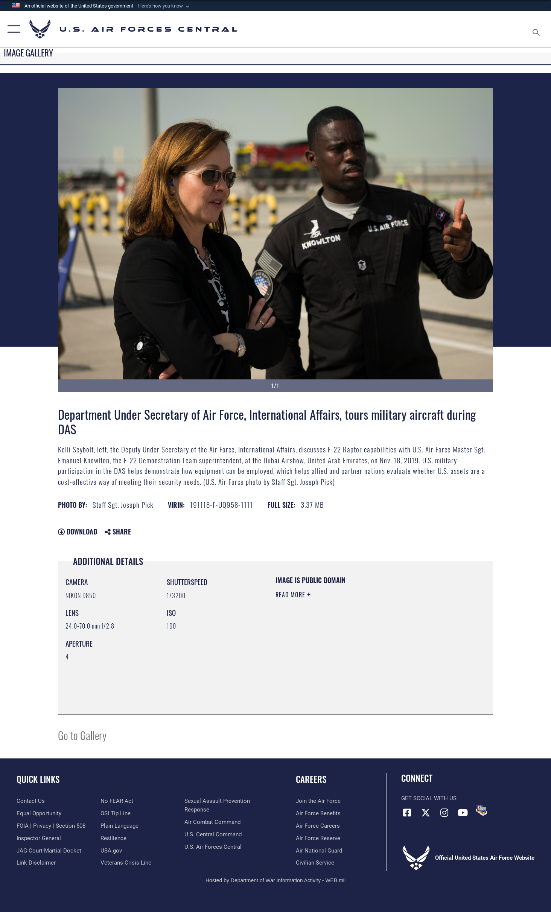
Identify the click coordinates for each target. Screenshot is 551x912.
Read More (291, 594)
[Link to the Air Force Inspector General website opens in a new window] (39, 838)
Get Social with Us (429, 798)
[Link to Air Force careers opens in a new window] (318, 825)
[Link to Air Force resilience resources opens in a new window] (113, 838)
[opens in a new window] (119, 825)
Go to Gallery (82, 735)
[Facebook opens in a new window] (406, 812)
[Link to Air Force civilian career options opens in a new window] (315, 862)
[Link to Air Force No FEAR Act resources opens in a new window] (116, 801)
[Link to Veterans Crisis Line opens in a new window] (125, 862)
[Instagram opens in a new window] (444, 812)
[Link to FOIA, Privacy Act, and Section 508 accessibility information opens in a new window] (51, 825)
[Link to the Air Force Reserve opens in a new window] (318, 838)
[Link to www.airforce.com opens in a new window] (318, 801)
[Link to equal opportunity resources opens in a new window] (39, 813)
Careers (311, 779)
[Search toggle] (537, 29)
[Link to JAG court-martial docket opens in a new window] (49, 850)
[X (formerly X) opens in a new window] (425, 812)
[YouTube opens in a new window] (462, 812)
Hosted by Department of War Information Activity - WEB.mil (275, 880)
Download (77, 531)
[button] (164, 6)
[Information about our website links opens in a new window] (36, 862)
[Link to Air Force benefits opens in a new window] (318, 813)
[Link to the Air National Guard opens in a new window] (319, 850)
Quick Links (38, 779)
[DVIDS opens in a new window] (481, 810)
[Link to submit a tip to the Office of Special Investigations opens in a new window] (115, 813)
